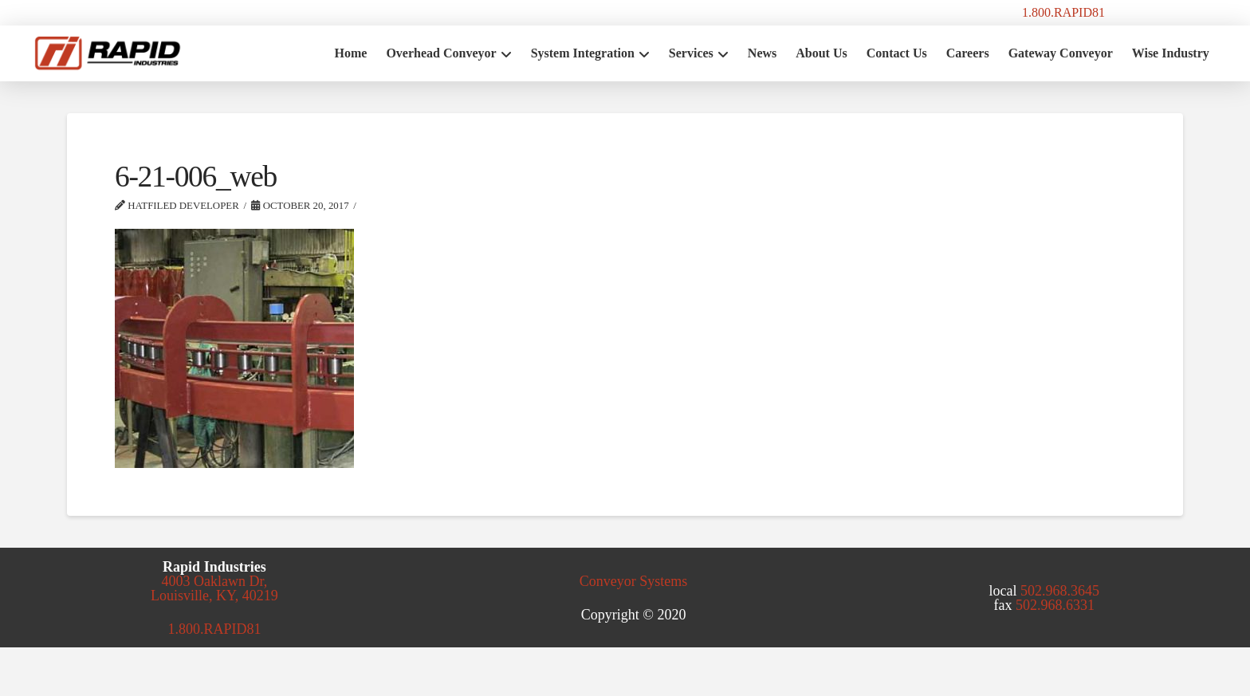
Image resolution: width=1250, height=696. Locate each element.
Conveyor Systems (634, 581)
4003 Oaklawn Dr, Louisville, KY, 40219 (214, 588)
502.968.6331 (1055, 605)
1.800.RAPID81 (1063, 12)
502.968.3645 (1059, 591)
